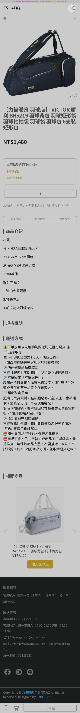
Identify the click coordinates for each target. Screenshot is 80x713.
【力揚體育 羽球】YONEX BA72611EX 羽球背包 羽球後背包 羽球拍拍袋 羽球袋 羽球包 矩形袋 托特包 (39, 548)
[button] (74, 531)
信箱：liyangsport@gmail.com (25, 637)
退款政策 (51, 595)
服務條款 (9, 602)
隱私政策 (65, 595)
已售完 (50, 708)
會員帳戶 (9, 595)
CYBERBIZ (43, 697)
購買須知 (37, 595)
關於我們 (23, 595)
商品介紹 (15, 219)
